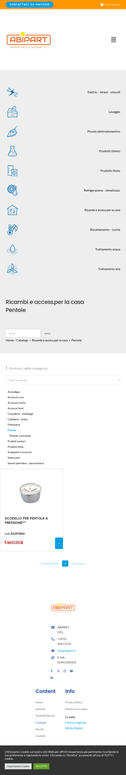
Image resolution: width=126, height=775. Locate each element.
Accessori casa (16, 397)
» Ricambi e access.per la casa (48, 340)
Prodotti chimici (63, 151)
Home (10, 340)
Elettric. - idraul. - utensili (63, 92)
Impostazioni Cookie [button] (18, 766)
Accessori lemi (15, 408)
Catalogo (22, 340)
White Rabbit (74, 728)
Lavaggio (63, 111)
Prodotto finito (63, 170)
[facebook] (51, 671)
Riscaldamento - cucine (63, 229)
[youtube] (71, 671)
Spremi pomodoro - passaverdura (26, 463)
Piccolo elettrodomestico (63, 131)
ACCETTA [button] (41, 766)
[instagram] (64, 671)
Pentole (12, 430)
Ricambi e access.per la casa (63, 210)
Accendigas (14, 391)
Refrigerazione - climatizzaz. (63, 190)
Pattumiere (14, 424)
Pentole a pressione (20, 435)
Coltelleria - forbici (18, 419)
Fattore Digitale (75, 722)
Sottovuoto (14, 457)
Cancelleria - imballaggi (20, 413)
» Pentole (75, 340)
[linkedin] (51, 677)
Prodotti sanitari (16, 441)
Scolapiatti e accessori (20, 452)
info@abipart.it (67, 650)
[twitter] (58, 671)
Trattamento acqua (63, 249)
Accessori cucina (17, 402)
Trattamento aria (63, 269)
